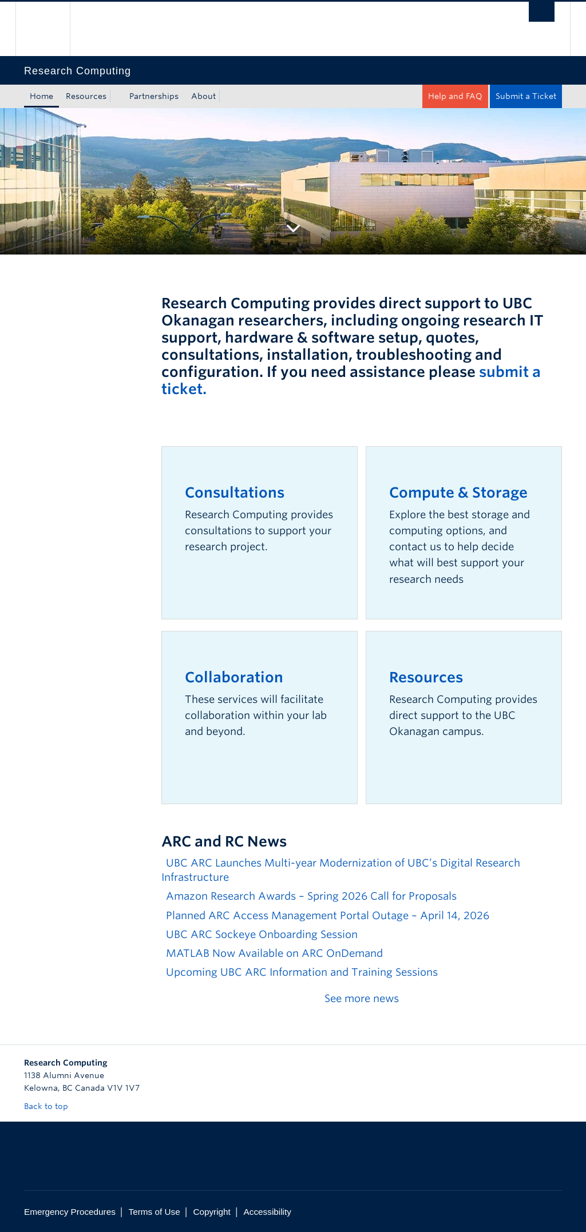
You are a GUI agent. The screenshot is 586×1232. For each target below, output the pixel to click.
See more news (361, 998)
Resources (86, 96)
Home (41, 96)
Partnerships (154, 96)
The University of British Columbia (51, 29)
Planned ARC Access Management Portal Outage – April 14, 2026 (327, 915)
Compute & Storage (458, 492)
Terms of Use (154, 1212)
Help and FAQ (455, 96)
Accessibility (267, 1212)
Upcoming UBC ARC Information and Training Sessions (302, 972)
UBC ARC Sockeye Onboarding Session (262, 934)
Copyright (211, 1212)
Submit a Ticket (526, 96)
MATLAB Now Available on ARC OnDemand (274, 953)
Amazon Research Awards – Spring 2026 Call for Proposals (311, 896)
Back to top (51, 1106)
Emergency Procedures (70, 1212)
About (203, 96)
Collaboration (234, 677)
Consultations (234, 492)
